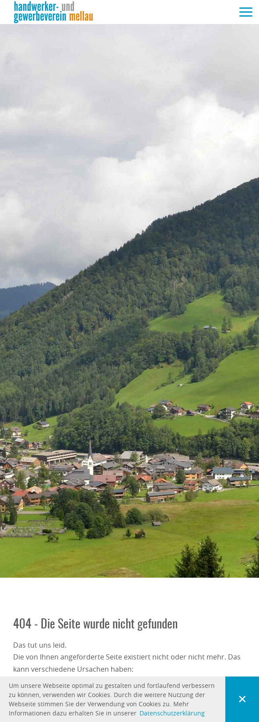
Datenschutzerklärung (172, 713)
